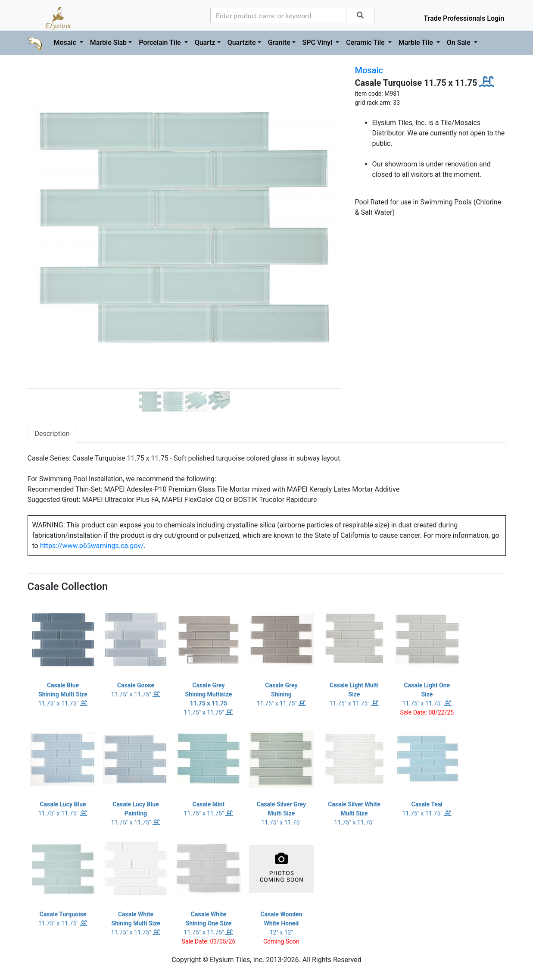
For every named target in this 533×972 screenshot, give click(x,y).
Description (52, 434)
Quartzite (242, 42)
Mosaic (65, 42)
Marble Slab (108, 42)
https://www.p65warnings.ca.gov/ (92, 546)
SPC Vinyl (318, 42)
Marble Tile (417, 42)
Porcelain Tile (160, 42)
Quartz (205, 42)
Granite (279, 42)
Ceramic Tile (366, 42)
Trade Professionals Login (464, 18)
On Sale (459, 42)
